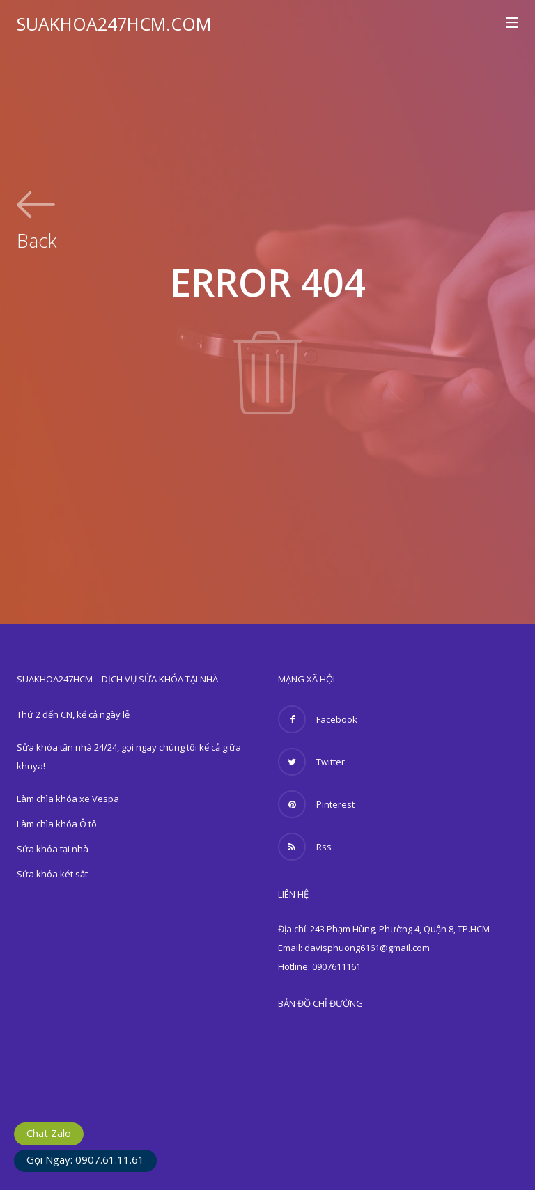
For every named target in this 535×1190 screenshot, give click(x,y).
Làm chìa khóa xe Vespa (68, 798)
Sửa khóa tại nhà (52, 849)
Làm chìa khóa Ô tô (57, 823)
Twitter (311, 762)
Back (36, 239)
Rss (305, 847)
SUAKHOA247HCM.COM (114, 24)
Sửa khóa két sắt (52, 874)
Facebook (317, 719)
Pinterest (316, 804)
